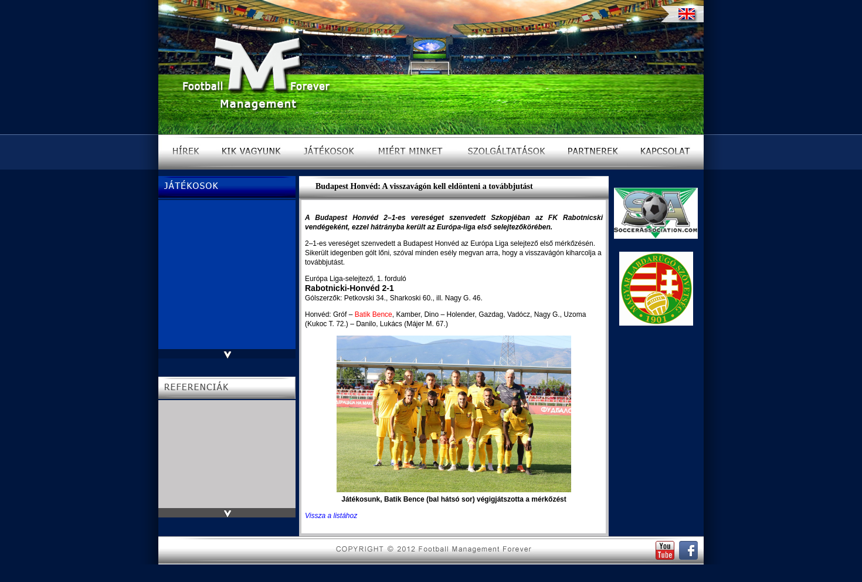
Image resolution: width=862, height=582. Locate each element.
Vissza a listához (331, 516)
